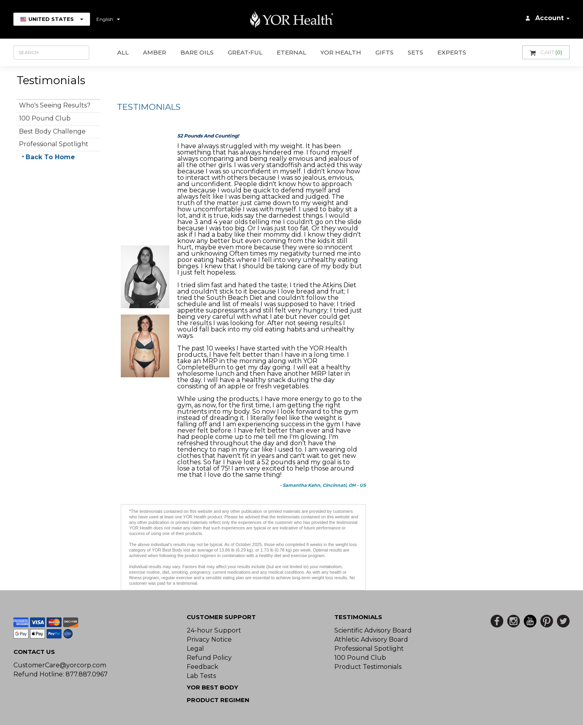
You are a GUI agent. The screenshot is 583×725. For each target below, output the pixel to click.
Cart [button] (546, 52)
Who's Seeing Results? (54, 105)
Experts (451, 52)
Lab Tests (201, 676)
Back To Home (50, 157)
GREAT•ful (245, 52)
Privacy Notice (209, 639)
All (123, 52)
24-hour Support (214, 630)
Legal (195, 648)
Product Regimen (218, 700)
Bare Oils (197, 52)
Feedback (202, 666)
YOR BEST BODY (212, 687)
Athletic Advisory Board (371, 639)
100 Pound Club (45, 118)
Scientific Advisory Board (373, 630)
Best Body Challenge (52, 131)
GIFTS (384, 52)
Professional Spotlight (53, 144)
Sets (415, 52)
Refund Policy (209, 657)
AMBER (154, 52)
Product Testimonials (367, 666)
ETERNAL (291, 52)
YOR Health (341, 52)
